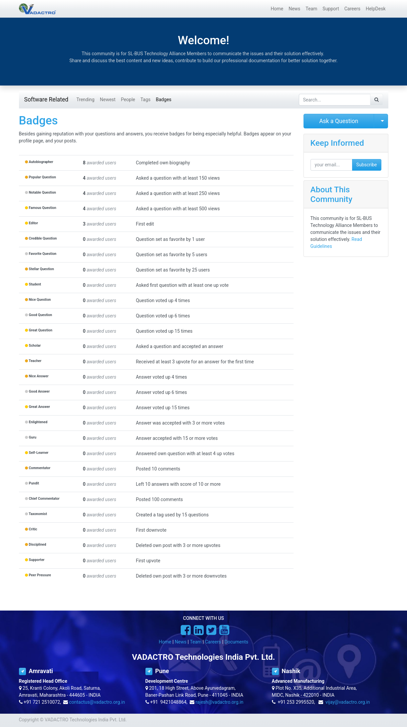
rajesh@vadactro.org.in (219, 702)
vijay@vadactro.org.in (347, 702)
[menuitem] (277, 9)
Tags (145, 99)
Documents (236, 641)
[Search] (376, 99)
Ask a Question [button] (338, 121)
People (128, 99)
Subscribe (366, 164)
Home (165, 641)
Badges (163, 99)
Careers (213, 641)
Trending (85, 99)
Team (196, 641)
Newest (107, 99)
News (180, 641)
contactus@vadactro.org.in (97, 702)
